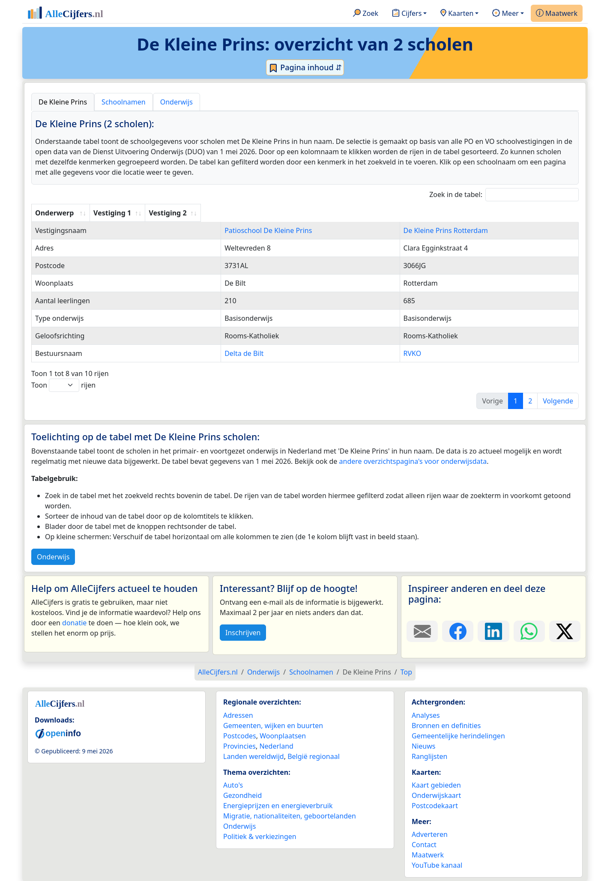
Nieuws (423, 746)
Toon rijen (63, 385)
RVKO (399, 353)
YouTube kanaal (437, 865)
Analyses (426, 715)
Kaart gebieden (436, 785)
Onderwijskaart (436, 795)
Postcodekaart (435, 805)
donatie (74, 622)
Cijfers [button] (407, 14)
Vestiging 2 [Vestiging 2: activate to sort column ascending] (409, 213)
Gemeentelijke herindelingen (458, 736)
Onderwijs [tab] (176, 102)
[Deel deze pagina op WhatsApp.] (529, 631)
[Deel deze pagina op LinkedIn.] (493, 631)
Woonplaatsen (283, 736)
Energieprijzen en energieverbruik (277, 805)
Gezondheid (242, 795)
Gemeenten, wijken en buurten (273, 725)
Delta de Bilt (212, 353)
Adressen (238, 715)
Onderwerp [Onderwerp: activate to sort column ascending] (54, 213)
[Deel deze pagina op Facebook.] (457, 631)
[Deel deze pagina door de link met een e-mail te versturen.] (422, 631)
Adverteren (430, 834)
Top (406, 672)
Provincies (239, 746)
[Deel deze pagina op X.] (564, 631)
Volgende (558, 401)
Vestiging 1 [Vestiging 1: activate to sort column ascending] (211, 213)
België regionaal (313, 756)
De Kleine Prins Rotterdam (432, 230)
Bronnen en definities (446, 725)
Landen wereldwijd (253, 756)
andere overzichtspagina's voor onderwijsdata (413, 461)
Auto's (233, 785)
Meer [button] (505, 14)
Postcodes (239, 736)
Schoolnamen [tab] (124, 102)
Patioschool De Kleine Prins (237, 230)
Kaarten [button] (456, 14)
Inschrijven (242, 632)
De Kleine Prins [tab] (63, 102)
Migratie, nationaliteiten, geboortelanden (289, 816)
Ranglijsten (429, 756)
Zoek (365, 14)
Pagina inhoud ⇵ (305, 67)
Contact (424, 844)
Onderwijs (53, 556)
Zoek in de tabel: (504, 194)
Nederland (276, 746)
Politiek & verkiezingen (259, 836)
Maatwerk (556, 14)
